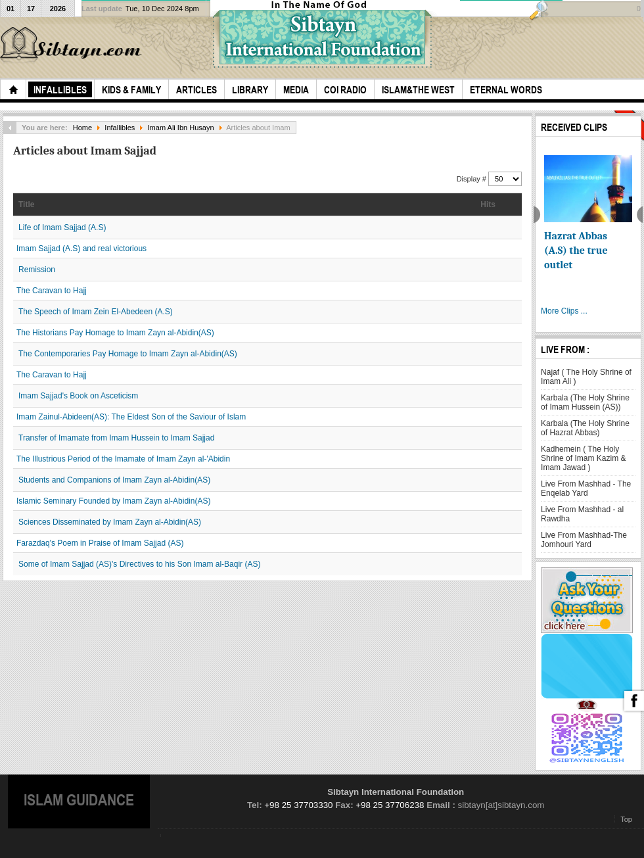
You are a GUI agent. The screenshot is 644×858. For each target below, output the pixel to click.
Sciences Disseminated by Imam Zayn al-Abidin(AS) (109, 522)
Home (82, 127)
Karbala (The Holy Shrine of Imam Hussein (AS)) (585, 402)
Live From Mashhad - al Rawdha (582, 514)
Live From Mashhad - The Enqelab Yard (586, 488)
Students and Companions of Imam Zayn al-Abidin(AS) (114, 480)
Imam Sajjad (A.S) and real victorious (81, 248)
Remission (36, 269)
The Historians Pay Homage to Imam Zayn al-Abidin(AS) (115, 332)
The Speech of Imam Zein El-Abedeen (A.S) (95, 311)
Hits (487, 204)
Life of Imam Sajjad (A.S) (62, 227)
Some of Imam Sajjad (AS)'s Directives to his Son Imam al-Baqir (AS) (139, 564)
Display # (472, 179)
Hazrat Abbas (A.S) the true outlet (576, 250)
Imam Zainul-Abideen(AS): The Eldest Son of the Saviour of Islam (131, 416)
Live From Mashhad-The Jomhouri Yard (584, 540)
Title (26, 204)
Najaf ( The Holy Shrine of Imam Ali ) (586, 377)
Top (626, 819)
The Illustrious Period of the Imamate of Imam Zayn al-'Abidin (123, 459)
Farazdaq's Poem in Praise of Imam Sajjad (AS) (99, 543)
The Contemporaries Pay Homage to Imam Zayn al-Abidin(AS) (127, 353)
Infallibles (119, 127)
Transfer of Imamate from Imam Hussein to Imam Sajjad (116, 437)
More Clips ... (564, 311)
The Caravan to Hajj (51, 290)
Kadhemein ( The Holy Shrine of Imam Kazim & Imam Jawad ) (583, 458)
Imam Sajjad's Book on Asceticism (78, 395)
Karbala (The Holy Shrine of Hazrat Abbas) (585, 428)
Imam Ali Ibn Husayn (181, 127)
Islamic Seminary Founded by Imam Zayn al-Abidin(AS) (113, 501)
